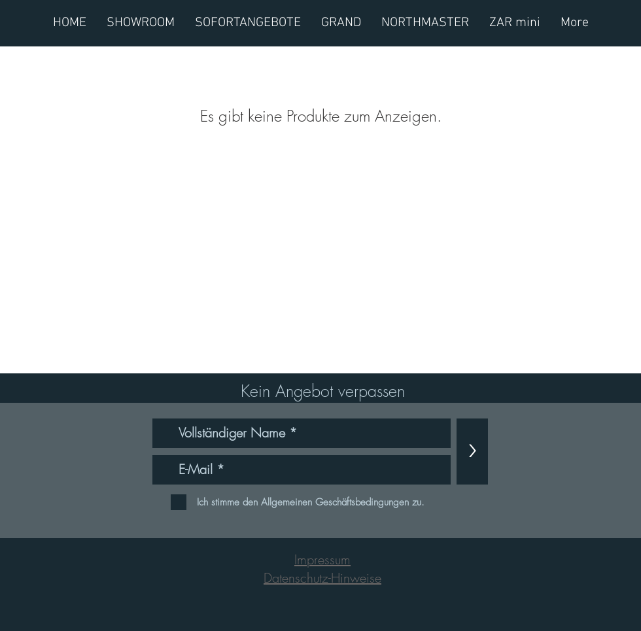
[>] (472, 451)
